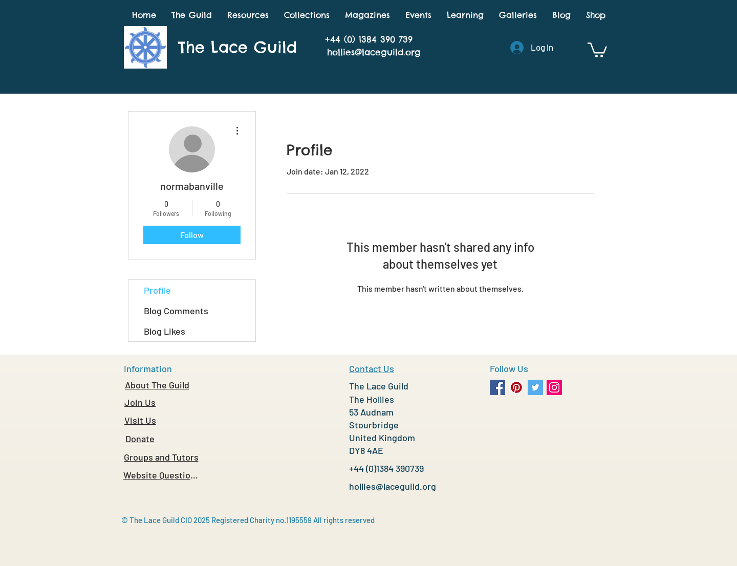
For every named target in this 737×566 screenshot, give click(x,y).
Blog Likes (164, 331)
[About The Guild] (157, 385)
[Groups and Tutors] (161, 457)
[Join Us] (140, 402)
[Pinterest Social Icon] (516, 387)
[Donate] (140, 438)
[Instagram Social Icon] (554, 387)
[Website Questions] (161, 475)
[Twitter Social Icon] (535, 387)
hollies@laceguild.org (374, 52)
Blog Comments (176, 310)
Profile (157, 290)
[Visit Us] (140, 420)
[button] (192, 15)
